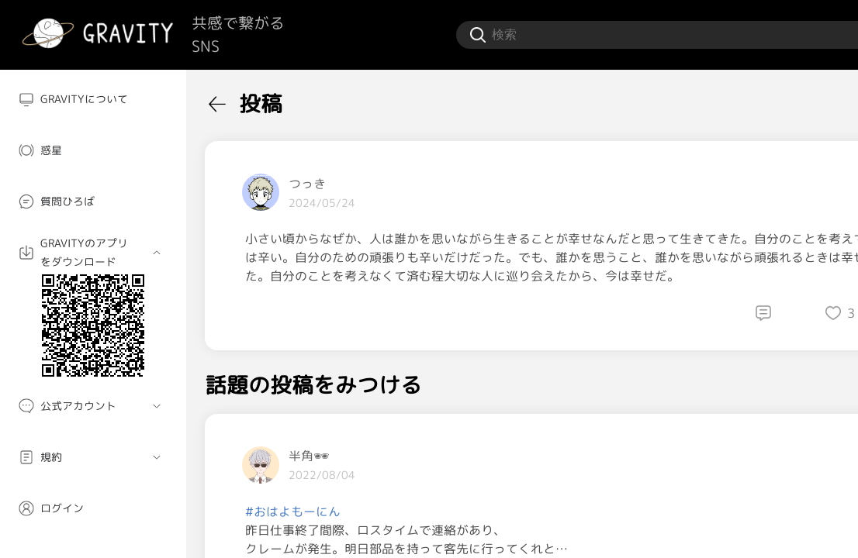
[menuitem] (93, 99)
